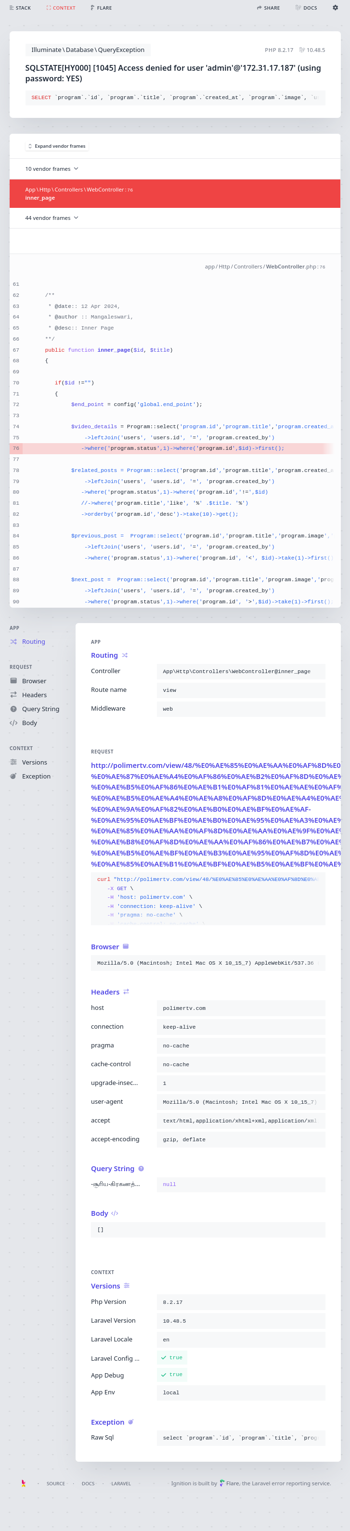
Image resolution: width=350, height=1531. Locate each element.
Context (21, 748)
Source (56, 1483)
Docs (88, 1483)
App (14, 628)
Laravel (121, 1483)
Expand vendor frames (57, 146)
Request (21, 667)
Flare (229, 1483)
